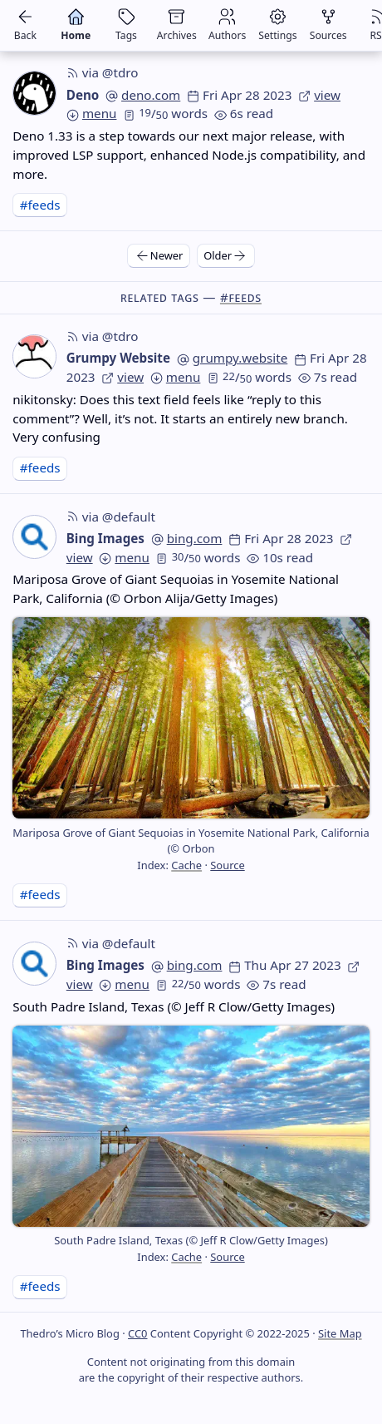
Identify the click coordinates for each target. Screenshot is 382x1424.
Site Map (340, 1333)
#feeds (40, 204)
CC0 (137, 1333)
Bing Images (105, 538)
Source (227, 865)
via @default (110, 516)
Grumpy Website (118, 357)
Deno (83, 95)
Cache (186, 865)
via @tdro (102, 72)
